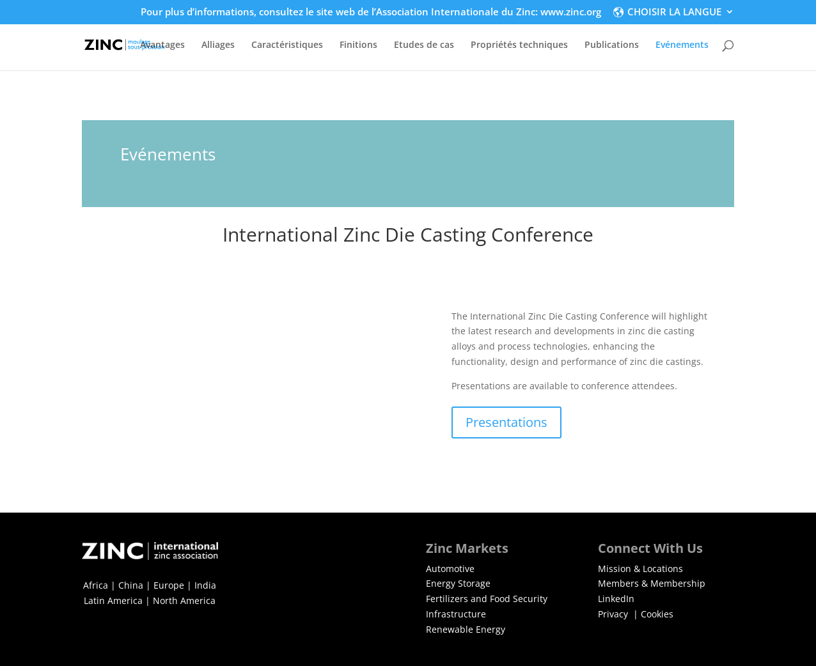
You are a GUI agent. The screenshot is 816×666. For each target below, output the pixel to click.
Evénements (682, 45)
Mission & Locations (640, 568)
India (205, 585)
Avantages (162, 45)
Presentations (506, 422)
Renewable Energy (465, 629)
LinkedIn (616, 598)
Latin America (113, 600)
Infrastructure (456, 614)
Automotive (450, 568)
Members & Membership (651, 583)
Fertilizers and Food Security (486, 598)
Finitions (358, 45)
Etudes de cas (424, 45)
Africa (95, 585)
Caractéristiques (287, 45)
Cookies (657, 614)
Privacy (614, 614)
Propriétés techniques (519, 45)
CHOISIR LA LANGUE (674, 12)
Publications (612, 45)
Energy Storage (458, 583)
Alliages (218, 45)
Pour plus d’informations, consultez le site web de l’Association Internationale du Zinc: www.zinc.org (371, 12)
